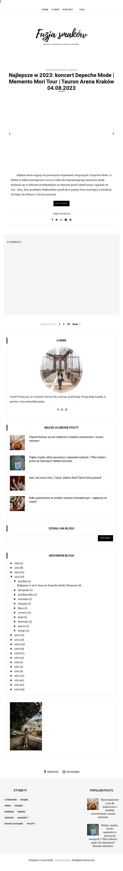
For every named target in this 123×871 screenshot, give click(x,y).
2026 (17, 563)
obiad (8, 806)
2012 (17, 680)
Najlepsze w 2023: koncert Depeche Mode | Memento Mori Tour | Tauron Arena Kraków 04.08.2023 (61, 81)
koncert (9, 818)
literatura (11, 800)
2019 (17, 649)
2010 (17, 689)
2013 (17, 676)
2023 (17, 577)
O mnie (55, 10)
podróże (9, 812)
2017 (17, 658)
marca (22, 626)
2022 (17, 635)
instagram (71, 771)
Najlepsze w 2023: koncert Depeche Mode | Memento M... (49, 585)
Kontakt (68, 10)
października (26, 594)
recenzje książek (14, 824)
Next (77, 324)
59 (68, 324)
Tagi (82, 10)
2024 (17, 572)
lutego (22, 630)
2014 (17, 671)
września (23, 599)
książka (18, 806)
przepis (31, 824)
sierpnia (23, 603)
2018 (17, 653)
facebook (51, 771)
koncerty (23, 818)
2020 (17, 644)
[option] (61, 132)
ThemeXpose (62, 860)
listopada (24, 590)
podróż (21, 812)
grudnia (23, 581)
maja (21, 617)
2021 (17, 640)
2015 (17, 667)
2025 (17, 568)
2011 (17, 685)
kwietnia (23, 621)
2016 (17, 662)
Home (45, 10)
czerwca (23, 612)
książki (24, 800)
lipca (21, 608)
